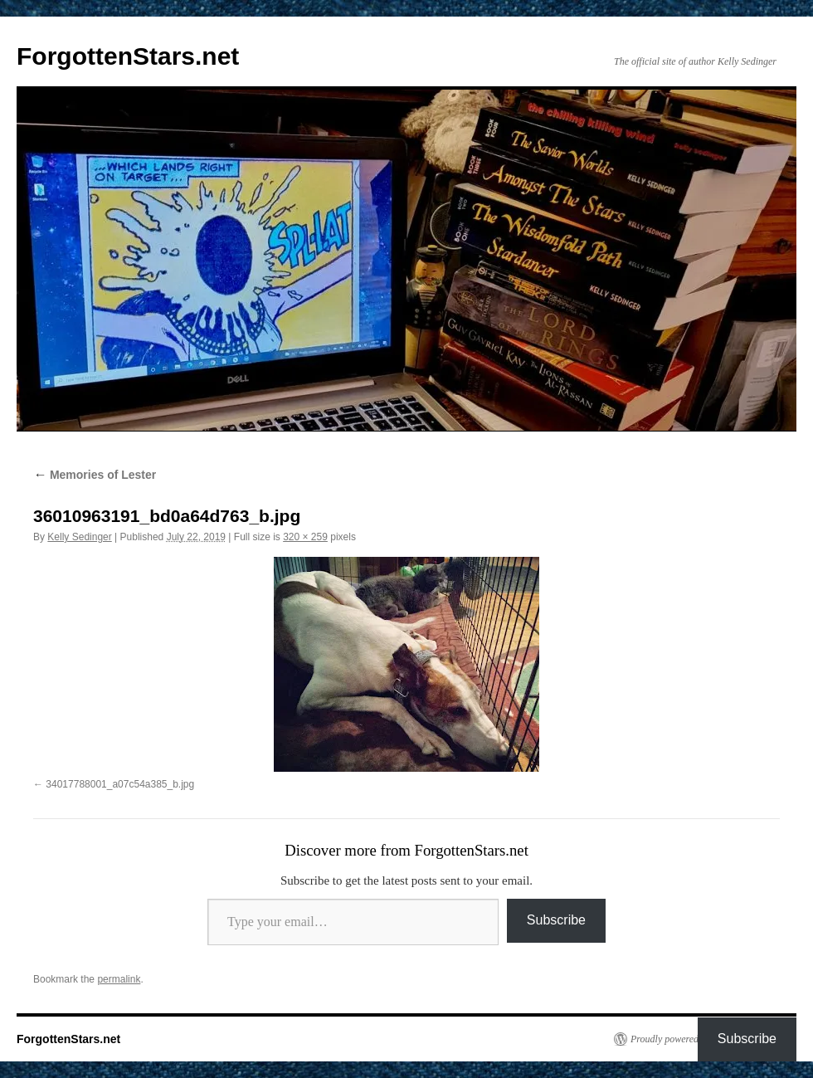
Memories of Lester (94, 474)
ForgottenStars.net (128, 56)
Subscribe (556, 920)
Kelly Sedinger (79, 537)
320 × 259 (305, 537)
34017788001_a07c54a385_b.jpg (120, 784)
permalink (118, 979)
